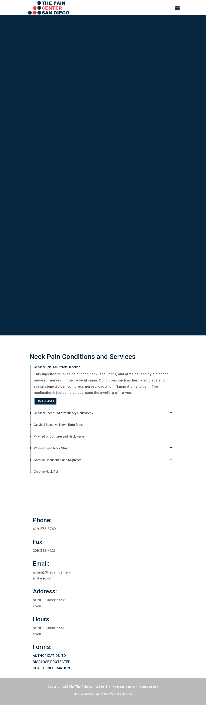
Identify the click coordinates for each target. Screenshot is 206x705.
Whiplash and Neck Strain (105, 452)
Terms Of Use (149, 686)
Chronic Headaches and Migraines (105, 464)
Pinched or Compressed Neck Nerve (105, 441)
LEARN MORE (45, 401)
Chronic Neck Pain (105, 471)
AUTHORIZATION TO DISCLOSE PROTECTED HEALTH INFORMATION (52, 662)
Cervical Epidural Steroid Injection (105, 367)
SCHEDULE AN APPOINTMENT (101, 316)
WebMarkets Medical (118, 694)
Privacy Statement (121, 686)
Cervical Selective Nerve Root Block (105, 429)
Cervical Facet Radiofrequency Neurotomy (105, 417)
